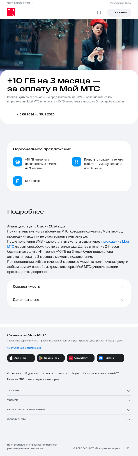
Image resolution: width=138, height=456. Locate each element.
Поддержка (31, 373)
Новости (62, 373)
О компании (14, 373)
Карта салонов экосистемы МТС (101, 373)
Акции (75, 373)
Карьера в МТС (15, 379)
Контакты (48, 373)
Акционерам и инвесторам (43, 379)
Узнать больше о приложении (24, 348)
